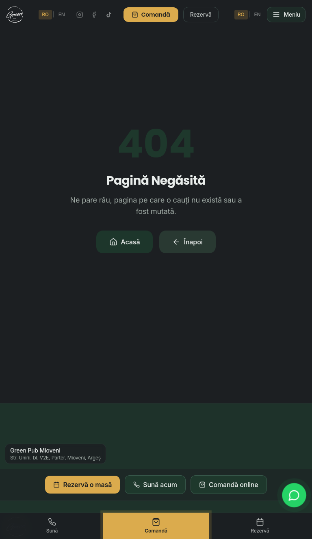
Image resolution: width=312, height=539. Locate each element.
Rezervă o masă (82, 485)
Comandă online (228, 485)
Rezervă (201, 14)
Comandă (151, 15)
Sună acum (155, 485)
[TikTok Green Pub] (108, 14)
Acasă (124, 243)
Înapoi (187, 243)
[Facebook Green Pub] (94, 14)
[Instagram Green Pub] (79, 14)
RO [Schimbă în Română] (45, 14)
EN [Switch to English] (61, 14)
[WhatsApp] (294, 495)
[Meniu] (286, 14)
